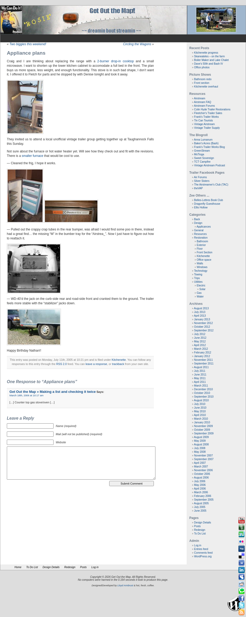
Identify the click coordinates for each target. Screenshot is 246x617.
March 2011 (201, 385)
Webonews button (241, 563)
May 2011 (200, 378)
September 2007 (203, 459)
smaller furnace (32, 156)
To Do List (200, 533)
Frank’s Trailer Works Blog (209, 147)
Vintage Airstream (204, 124)
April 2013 (200, 315)
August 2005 (201, 503)
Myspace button (241, 577)
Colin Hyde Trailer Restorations (212, 109)
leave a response (96, 364)
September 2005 (203, 499)
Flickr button (241, 541)
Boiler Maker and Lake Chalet (211, 60)
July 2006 (199, 481)
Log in (197, 545)
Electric (201, 285)
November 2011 (203, 359)
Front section (201, 82)
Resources (200, 234)
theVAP (198, 188)
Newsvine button (241, 527)
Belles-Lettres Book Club (208, 200)
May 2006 (200, 485)
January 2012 (202, 356)
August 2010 (201, 400)
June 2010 (200, 407)
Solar (202, 289)
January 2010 (202, 422)
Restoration (200, 237)
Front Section (204, 252)
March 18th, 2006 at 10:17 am (26, 395)
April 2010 (200, 415)
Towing (198, 274)
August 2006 (201, 477)
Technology (200, 270)
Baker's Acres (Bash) (206, 143)
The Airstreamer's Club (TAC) (211, 184)
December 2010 (203, 389)
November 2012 (203, 323)
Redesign (199, 529)
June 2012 (200, 337)
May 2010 (200, 411)
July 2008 (199, 448)
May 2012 (200, 341)
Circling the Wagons (137, 44)
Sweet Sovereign (204, 158)
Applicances (204, 226)
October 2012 (202, 326)
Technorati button (241, 591)
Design (198, 223)
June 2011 (200, 374)
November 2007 (203, 455)
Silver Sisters (201, 180)
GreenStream (202, 150)
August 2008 (201, 444)
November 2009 (203, 426)
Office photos (202, 67)
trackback (118, 364)
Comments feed (203, 552)
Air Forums (200, 177)
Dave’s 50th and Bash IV (208, 63)
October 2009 (202, 429)
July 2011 (199, 370)
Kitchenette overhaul (206, 86)
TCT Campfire (202, 161)
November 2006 (203, 470)
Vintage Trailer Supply (207, 127)
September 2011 (203, 363)
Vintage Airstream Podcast (209, 165)
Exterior (201, 245)
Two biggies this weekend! (27, 44)
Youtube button (241, 520)
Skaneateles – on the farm (209, 56)
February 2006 (202, 496)
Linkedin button (241, 570)
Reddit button (241, 584)
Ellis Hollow (200, 207)
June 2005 (200, 510)
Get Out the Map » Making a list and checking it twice (52, 392)
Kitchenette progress (206, 52)
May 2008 (200, 451)
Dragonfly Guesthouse (207, 203)
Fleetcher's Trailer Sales (208, 113)
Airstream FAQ (202, 102)
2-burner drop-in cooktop (115, 61)
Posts (197, 526)
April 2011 (200, 382)
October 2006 (202, 473)
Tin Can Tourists (203, 120)
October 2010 (202, 393)
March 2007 (201, 466)
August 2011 (201, 367)
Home (18, 567)
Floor (200, 248)
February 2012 (202, 352)
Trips (197, 278)
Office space (204, 259)
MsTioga (199, 154)
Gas (199, 292)
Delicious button (241, 556)
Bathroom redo (202, 79)
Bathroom (202, 241)
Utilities (198, 281)
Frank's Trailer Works (206, 116)
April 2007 (200, 462)
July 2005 (199, 507)
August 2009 (201, 437)
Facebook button (241, 598)
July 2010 (199, 404)
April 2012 (200, 345)
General (198, 230)
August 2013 (201, 308)
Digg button (241, 549)
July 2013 (199, 312)
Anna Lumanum (203, 139)
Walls (200, 263)
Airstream (199, 98)
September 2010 (203, 396)
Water (200, 296)
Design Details (202, 522)
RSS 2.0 (61, 364)
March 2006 (201, 492)
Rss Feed (241, 612)
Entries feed (201, 549)
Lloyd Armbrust (125, 585)
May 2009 (200, 440)
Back (197, 219)
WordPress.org (203, 556)
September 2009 (203, 433)
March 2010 (201, 418)
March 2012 (201, 348)
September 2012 (203, 330)
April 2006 (200, 488)
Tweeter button (241, 605)
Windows (202, 267)
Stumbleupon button (241, 534)
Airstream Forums (204, 105)
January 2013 (202, 319)
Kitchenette (119, 359)
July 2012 (199, 334)
